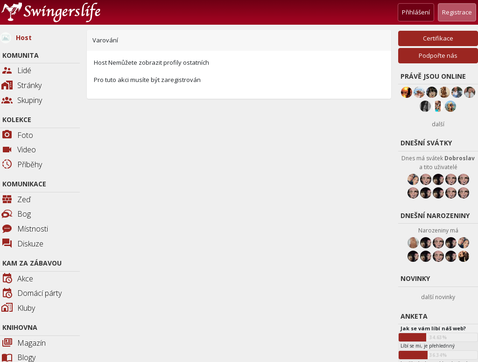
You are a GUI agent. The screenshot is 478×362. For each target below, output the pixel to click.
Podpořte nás (438, 55)
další (438, 124)
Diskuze (22, 244)
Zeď (16, 200)
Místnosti (24, 229)
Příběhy (21, 165)
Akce (17, 279)
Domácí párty (31, 294)
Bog (16, 213)
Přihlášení (416, 12)
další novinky (438, 297)
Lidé (16, 71)
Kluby (18, 308)
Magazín (23, 343)
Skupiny (21, 101)
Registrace (457, 12)
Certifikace (438, 38)
